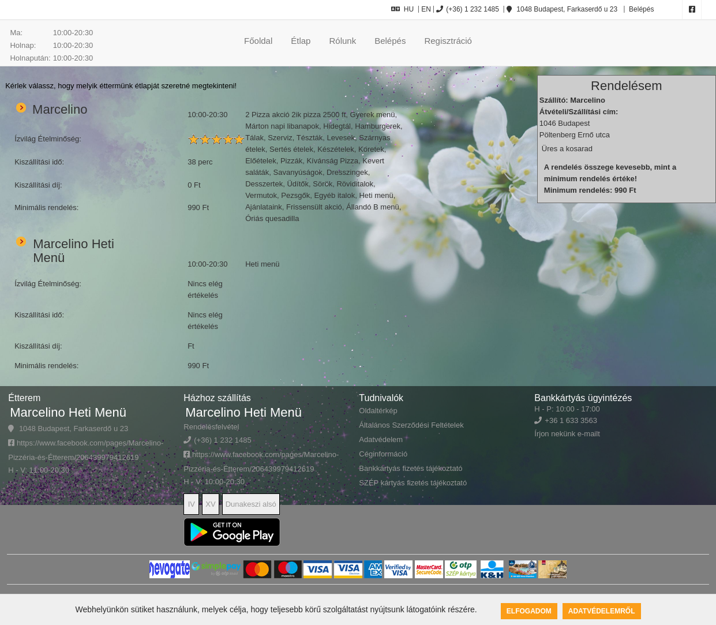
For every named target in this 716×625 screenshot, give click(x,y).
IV (191, 504)
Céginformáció (383, 454)
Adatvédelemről (601, 611)
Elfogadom (529, 611)
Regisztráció (448, 41)
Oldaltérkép (378, 410)
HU (402, 9)
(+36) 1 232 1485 (467, 9)
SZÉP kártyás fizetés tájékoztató (413, 482)
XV (210, 504)
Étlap (300, 41)
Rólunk (342, 41)
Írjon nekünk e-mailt (566, 433)
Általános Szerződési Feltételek (411, 425)
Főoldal (258, 41)
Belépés (640, 9)
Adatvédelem (381, 439)
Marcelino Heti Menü (68, 412)
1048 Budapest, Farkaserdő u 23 (562, 9)
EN (426, 9)
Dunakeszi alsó (251, 504)
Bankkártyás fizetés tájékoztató (410, 468)
